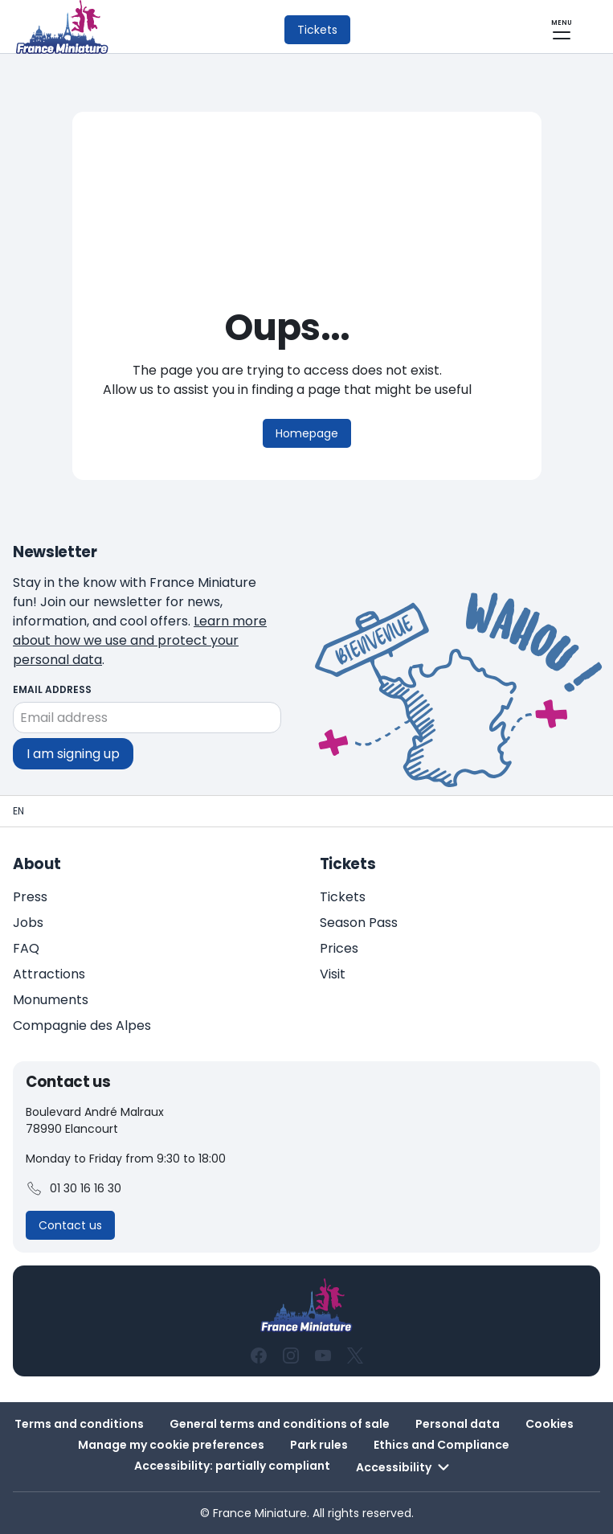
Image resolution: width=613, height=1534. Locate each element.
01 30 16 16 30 (73, 1189)
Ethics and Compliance (441, 1445)
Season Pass (359, 922)
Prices (339, 948)
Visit (332, 974)
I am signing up (73, 753)
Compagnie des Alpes (82, 1025)
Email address (52, 689)
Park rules (319, 1445)
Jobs (28, 922)
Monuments (50, 1000)
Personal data (457, 1424)
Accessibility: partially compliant (232, 1466)
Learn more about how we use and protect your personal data (140, 640)
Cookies (549, 1424)
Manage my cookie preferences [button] (171, 1445)
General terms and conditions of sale (280, 1424)
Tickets (343, 897)
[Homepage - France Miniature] (18, 811)
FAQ (26, 948)
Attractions (49, 974)
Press (30, 897)
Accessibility (405, 1467)
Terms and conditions (79, 1424)
